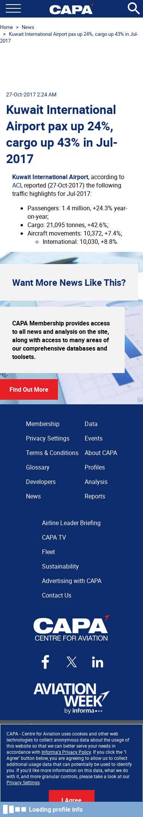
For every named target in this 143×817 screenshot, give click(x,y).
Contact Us (56, 595)
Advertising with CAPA (71, 581)
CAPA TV (54, 537)
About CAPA (101, 453)
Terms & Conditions (52, 453)
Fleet (48, 552)
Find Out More (29, 389)
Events (94, 438)
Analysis (96, 481)
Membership (42, 424)
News (28, 27)
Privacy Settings (23, 782)
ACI (16, 185)
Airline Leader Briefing (71, 523)
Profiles (95, 467)
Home (6, 27)
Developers (41, 481)
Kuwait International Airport (50, 177)
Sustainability (60, 566)
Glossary (38, 467)
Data (91, 424)
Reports (95, 496)
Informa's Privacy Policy (66, 752)
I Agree (71, 800)
